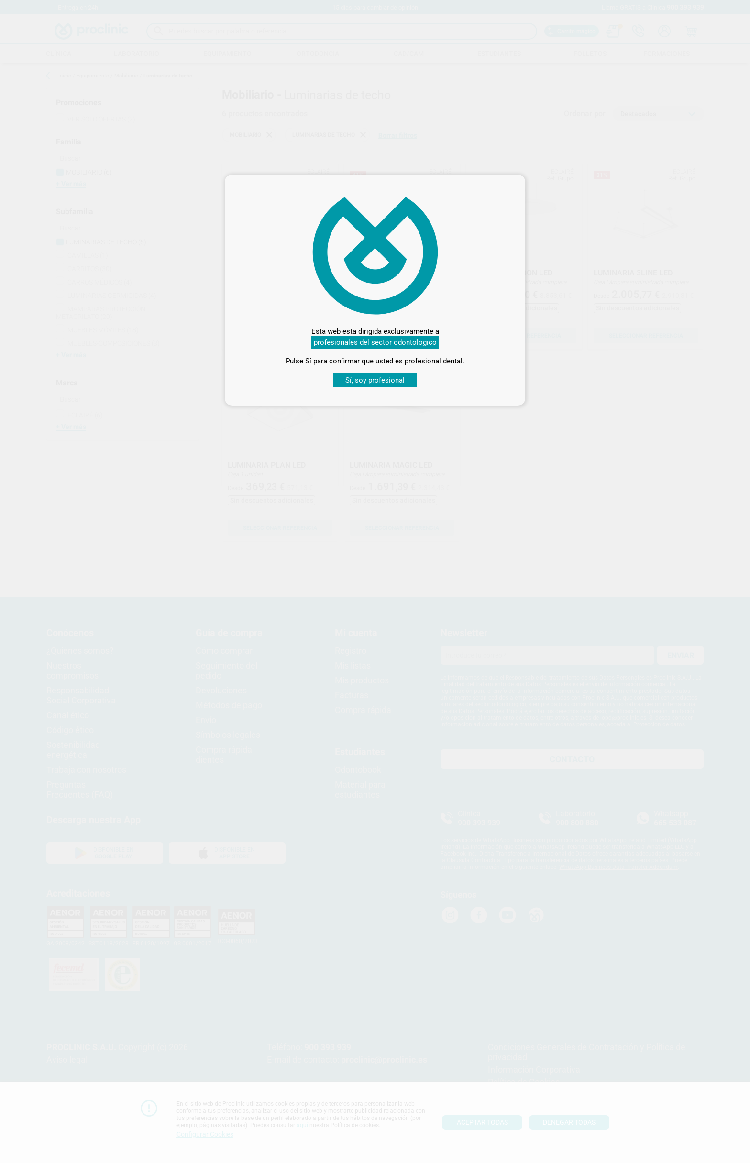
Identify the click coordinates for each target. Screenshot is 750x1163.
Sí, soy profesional (375, 380)
